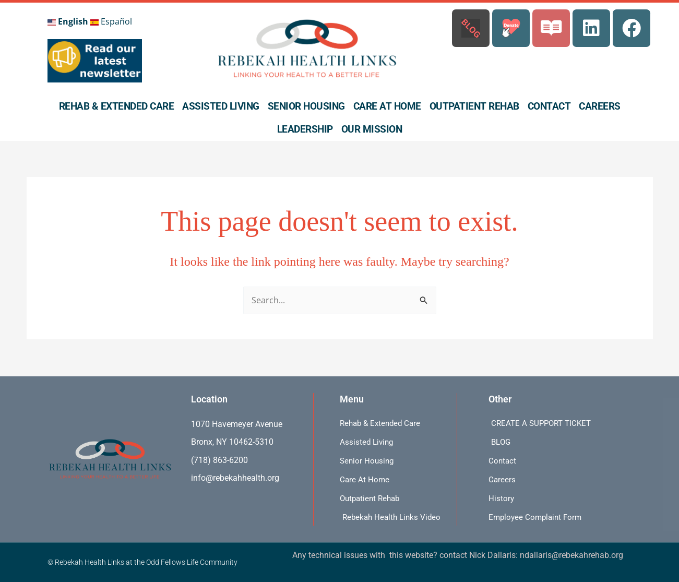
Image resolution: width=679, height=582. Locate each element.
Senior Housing (306, 106)
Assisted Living (220, 106)
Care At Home (387, 106)
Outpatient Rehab (474, 106)
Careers (600, 106)
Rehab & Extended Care (116, 106)
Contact (549, 106)
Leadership (305, 129)
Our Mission (371, 129)
